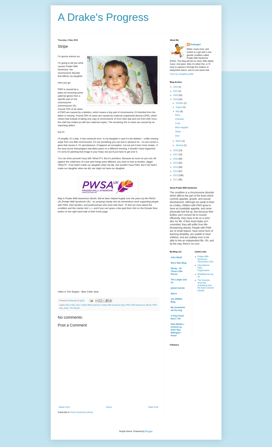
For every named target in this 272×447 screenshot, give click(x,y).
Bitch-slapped (181, 127)
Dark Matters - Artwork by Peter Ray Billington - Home (178, 330)
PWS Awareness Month (141, 305)
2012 (175, 175)
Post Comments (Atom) (82, 412)
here (91, 208)
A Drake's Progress (103, 17)
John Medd (176, 257)
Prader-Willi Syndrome (90, 305)
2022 (175, 87)
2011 (175, 179)
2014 (175, 167)
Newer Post (64, 407)
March (179, 141)
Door (177, 136)
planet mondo (178, 288)
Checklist (179, 119)
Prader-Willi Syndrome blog (113, 305)
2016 (175, 159)
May (178, 111)
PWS (128, 305)
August (179, 107)
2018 (175, 150)
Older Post (153, 407)
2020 (175, 95)
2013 (175, 171)
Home (109, 407)
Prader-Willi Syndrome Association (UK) (205, 259)
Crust (177, 123)
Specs (174, 293)
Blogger (148, 431)
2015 (175, 163)
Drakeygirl (195, 44)
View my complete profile (182, 74)
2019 (175, 99)
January (180, 145)
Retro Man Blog (179, 263)
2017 (175, 154)
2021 (175, 91)
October (180, 103)
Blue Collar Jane (73, 305)
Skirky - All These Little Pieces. (177, 271)
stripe (66, 308)
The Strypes (75, 308)
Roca (177, 115)
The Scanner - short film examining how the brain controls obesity (205, 285)
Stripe (178, 131)
